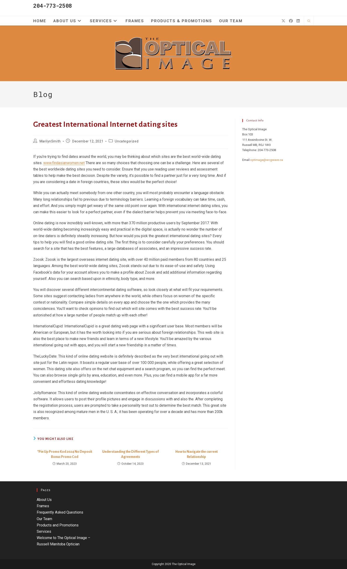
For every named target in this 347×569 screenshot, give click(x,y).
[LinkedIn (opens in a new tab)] (298, 21)
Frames (43, 506)
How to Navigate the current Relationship (196, 454)
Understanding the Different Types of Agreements (130, 454)
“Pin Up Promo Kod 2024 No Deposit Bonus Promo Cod (64, 454)
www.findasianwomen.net (64, 163)
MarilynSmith (50, 141)
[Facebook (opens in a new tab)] (291, 21)
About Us (44, 499)
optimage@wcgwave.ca (266, 160)
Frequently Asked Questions (60, 512)
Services (44, 531)
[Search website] (309, 21)
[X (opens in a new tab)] (283, 21)
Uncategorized (126, 141)
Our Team (44, 519)
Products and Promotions (58, 525)
